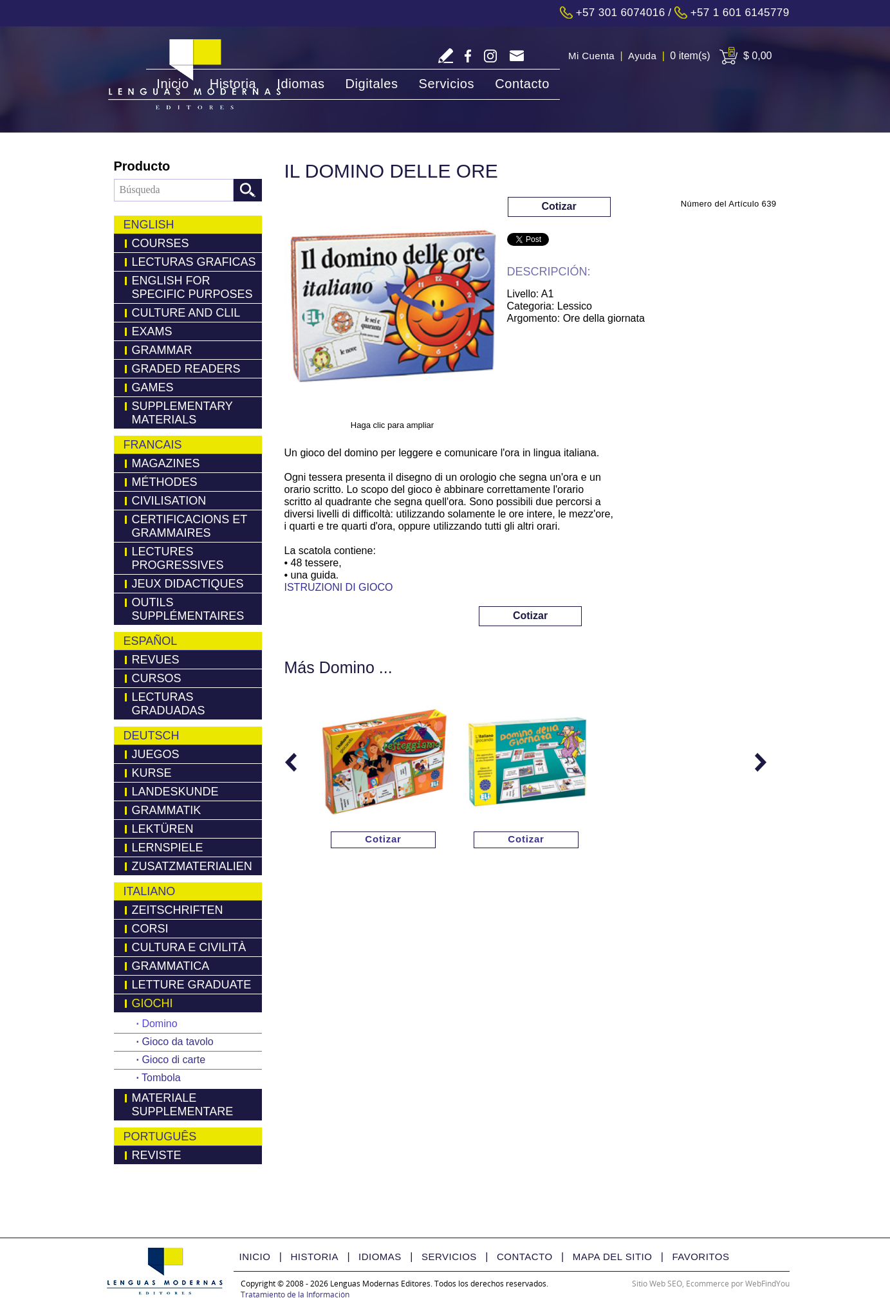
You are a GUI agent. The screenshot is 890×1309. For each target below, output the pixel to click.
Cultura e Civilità (189, 947)
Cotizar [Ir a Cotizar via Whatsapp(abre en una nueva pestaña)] (558, 206)
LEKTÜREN (163, 828)
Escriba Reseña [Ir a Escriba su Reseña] (445, 55)
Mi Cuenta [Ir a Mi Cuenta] (591, 55)
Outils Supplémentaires (188, 609)
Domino (157, 1023)
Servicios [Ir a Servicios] (447, 84)
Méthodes (165, 482)
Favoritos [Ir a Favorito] (700, 1256)
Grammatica (171, 966)
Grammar (162, 350)
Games (153, 387)
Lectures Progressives (178, 558)
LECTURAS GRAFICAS (194, 261)
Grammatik (166, 810)
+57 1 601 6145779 (740, 12)
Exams (152, 331)
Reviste (156, 1155)
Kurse (152, 772)
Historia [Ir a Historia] (233, 84)
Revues (156, 659)
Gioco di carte (171, 1059)
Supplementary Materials (182, 413)
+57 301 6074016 (620, 12)
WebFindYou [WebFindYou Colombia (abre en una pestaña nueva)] (767, 1283)
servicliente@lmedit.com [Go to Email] (516, 57)
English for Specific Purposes (192, 287)
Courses (160, 243)
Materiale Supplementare (183, 1104)
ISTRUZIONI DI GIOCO (338, 587)
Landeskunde (175, 791)
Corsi (150, 928)
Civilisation (169, 500)
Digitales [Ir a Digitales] (371, 84)
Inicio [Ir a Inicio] (172, 84)
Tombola (158, 1077)
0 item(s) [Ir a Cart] (690, 55)
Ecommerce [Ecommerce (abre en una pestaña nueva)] (707, 1283)
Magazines (166, 463)
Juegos (156, 754)
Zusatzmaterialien (192, 866)
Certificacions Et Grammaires (190, 526)
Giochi (152, 1003)
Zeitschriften (177, 910)
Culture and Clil (186, 312)
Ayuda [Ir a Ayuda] (642, 55)
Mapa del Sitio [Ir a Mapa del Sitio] (613, 1256)
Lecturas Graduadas (168, 704)
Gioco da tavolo (175, 1041)
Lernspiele (167, 847)
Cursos (156, 678)
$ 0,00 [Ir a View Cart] (757, 55)
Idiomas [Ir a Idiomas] (300, 84)
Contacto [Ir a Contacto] (522, 84)
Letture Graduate (192, 984)
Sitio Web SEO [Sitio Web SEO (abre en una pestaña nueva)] (657, 1283)
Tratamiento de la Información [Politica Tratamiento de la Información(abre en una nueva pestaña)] (295, 1294)
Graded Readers (186, 368)
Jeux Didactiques (188, 583)
